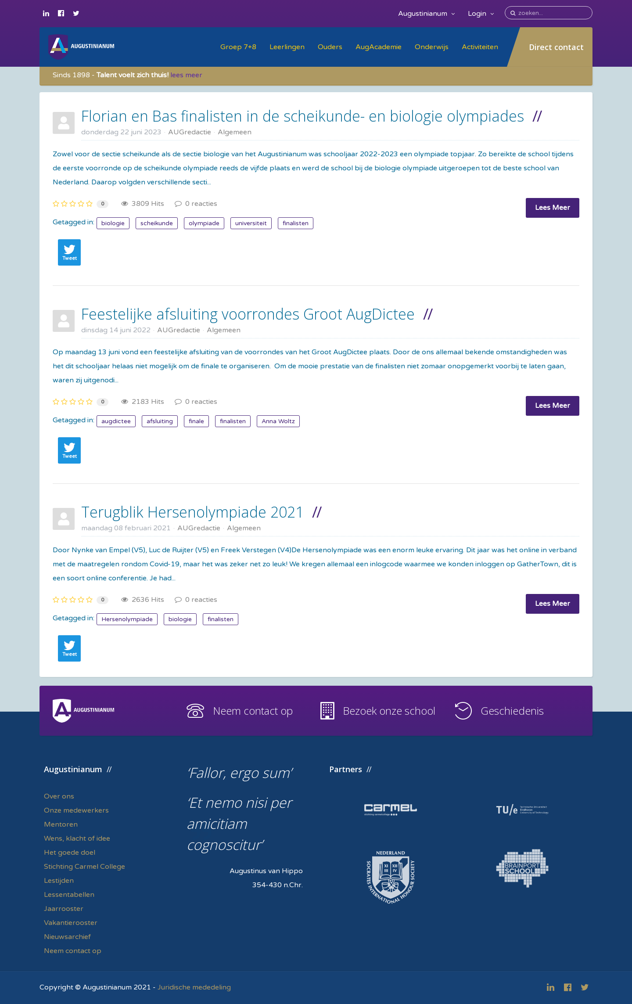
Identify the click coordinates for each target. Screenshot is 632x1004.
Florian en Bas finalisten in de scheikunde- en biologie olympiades (302, 116)
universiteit (251, 223)
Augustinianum (426, 13)
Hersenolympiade (127, 619)
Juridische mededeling (194, 987)
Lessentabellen (69, 894)
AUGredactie (189, 132)
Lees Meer (552, 207)
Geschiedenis (512, 710)
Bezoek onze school (389, 710)
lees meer (186, 75)
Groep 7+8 (238, 47)
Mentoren (61, 824)
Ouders (330, 47)
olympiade (204, 223)
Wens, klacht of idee (77, 838)
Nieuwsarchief (67, 936)
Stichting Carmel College (84, 866)
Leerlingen (287, 47)
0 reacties (196, 203)
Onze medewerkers (76, 810)
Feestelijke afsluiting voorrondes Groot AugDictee (248, 314)
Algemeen (234, 132)
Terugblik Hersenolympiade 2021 (192, 512)
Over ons (59, 796)
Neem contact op (253, 710)
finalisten (296, 223)
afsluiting (160, 421)
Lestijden (59, 880)
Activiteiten (480, 47)
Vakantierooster (70, 922)
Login (481, 13)
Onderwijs (432, 47)
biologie (113, 223)
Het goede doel (69, 852)
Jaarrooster (63, 908)
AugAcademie (379, 47)
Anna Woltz (278, 421)
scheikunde (156, 223)
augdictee (116, 421)
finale (196, 421)
